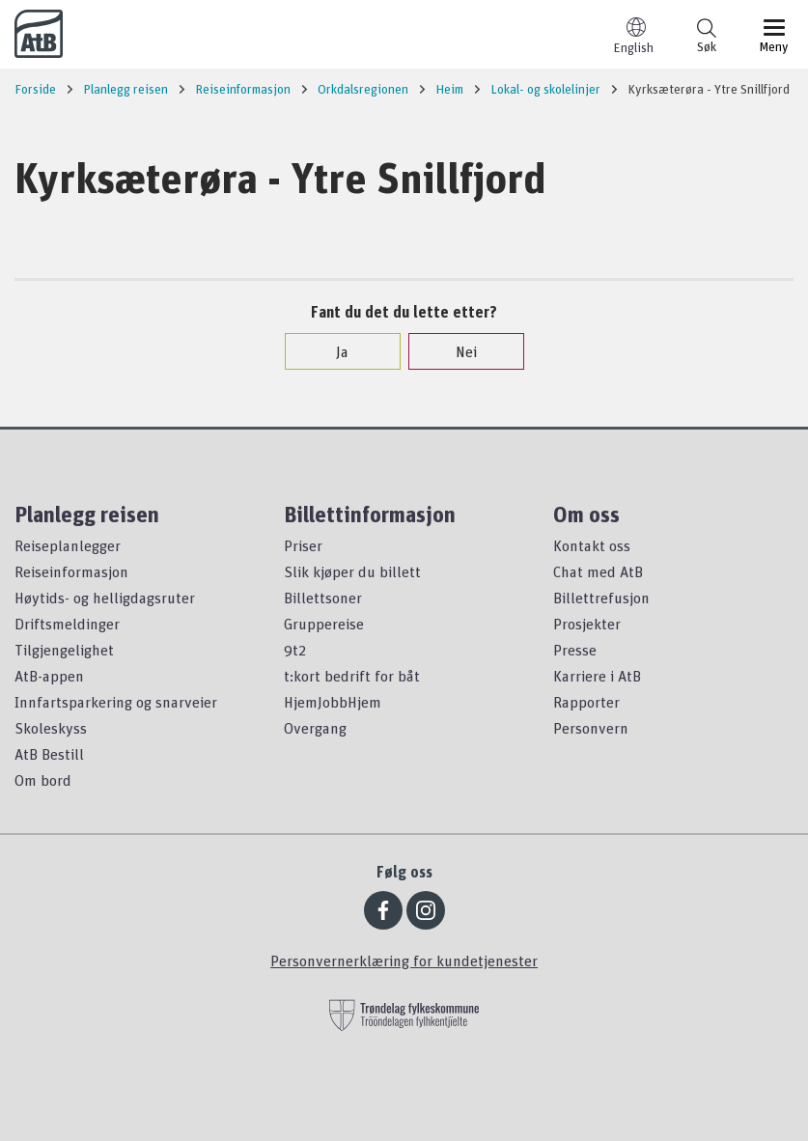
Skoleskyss (50, 727)
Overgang (315, 727)
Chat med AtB (598, 571)
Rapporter (586, 701)
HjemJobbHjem (332, 701)
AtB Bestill (49, 754)
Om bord (42, 780)
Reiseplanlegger (67, 545)
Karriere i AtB (597, 675)
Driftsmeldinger (67, 623)
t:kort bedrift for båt (352, 675)
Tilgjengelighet (64, 649)
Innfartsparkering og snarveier (115, 701)
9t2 (295, 649)
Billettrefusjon (601, 597)
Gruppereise (324, 623)
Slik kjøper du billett (352, 571)
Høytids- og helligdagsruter (104, 597)
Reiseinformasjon (71, 571)
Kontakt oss (591, 545)
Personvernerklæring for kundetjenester (404, 960)
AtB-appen (49, 675)
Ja (332, 351)
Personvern (590, 727)
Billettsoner (323, 597)
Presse (575, 649)
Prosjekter (587, 623)
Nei (456, 351)
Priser (303, 545)
